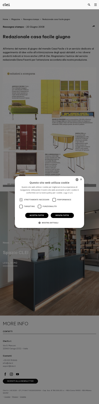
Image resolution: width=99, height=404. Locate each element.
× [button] (81, 179)
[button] (49, 222)
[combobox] (77, 179)
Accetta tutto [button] (37, 215)
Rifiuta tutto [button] (62, 215)
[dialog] (49, 202)
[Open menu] (95, 4)
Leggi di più (68, 193)
